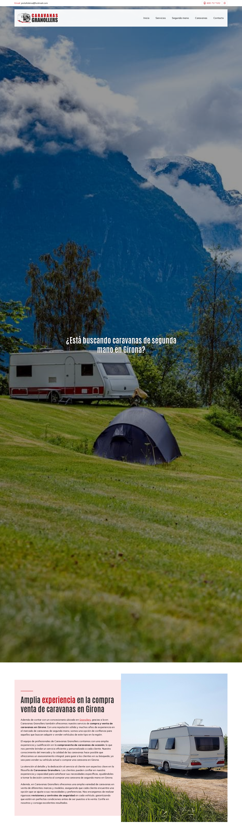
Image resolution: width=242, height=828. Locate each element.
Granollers (85, 719)
